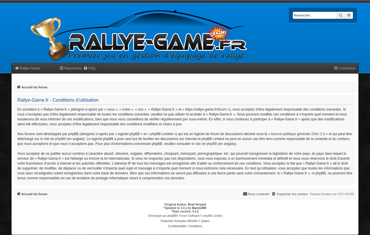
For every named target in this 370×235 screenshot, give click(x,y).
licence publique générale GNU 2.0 (298, 134)
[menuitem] (89, 68)
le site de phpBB (52, 139)
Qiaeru (205, 221)
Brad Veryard (197, 204)
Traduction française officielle (178, 221)
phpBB (171, 215)
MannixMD (199, 208)
